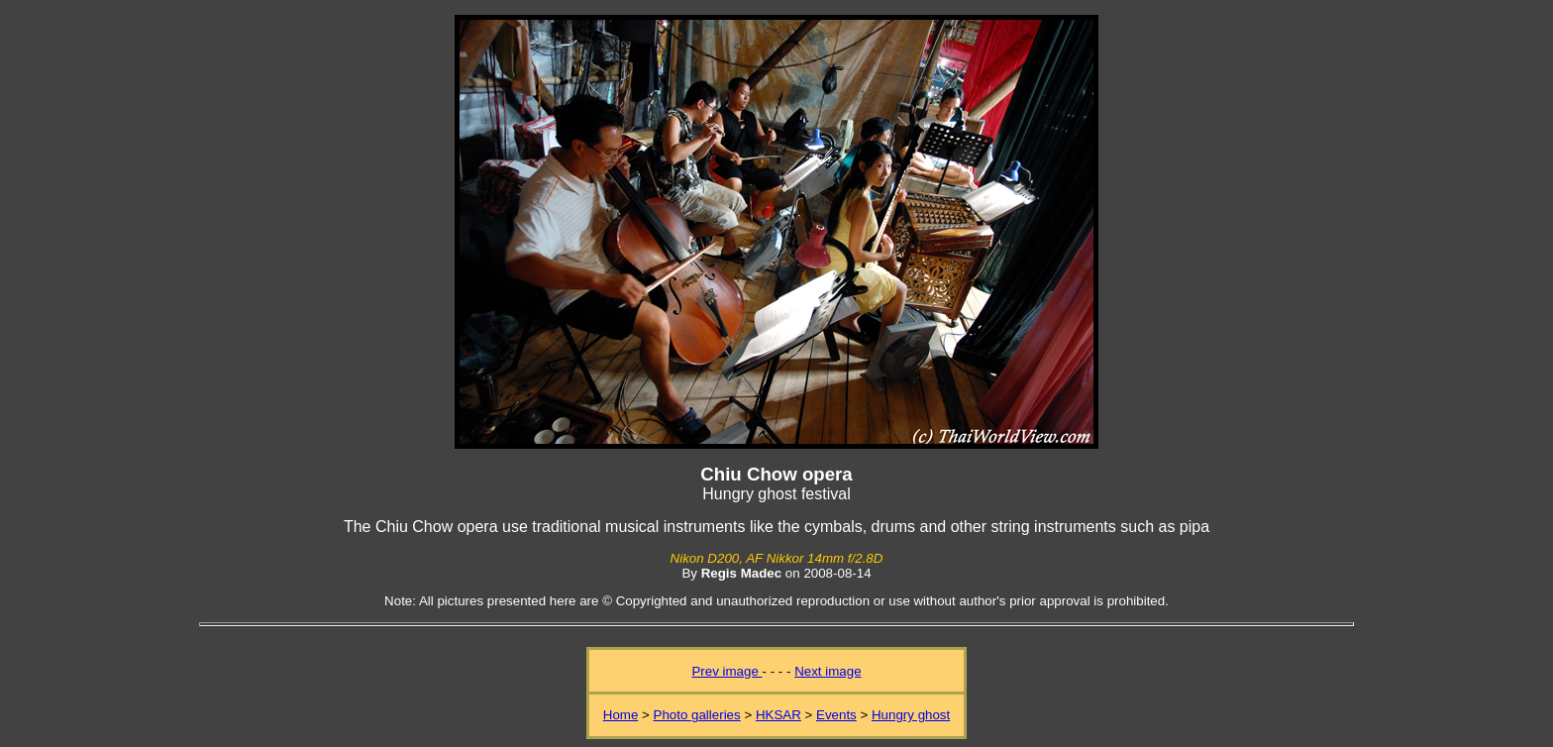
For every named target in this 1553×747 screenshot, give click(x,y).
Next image (827, 671)
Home (621, 714)
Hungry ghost (911, 714)
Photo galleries (697, 714)
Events (836, 714)
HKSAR (778, 714)
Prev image (726, 671)
